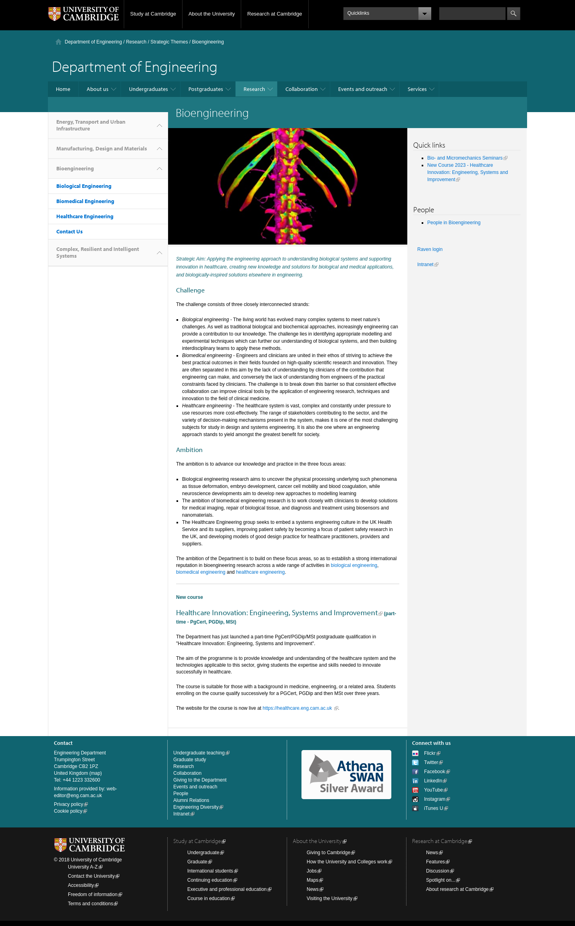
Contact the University (91, 876)
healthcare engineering (260, 572)
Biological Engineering (83, 186)
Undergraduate (203, 852)
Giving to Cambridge (328, 852)
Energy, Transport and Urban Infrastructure (90, 125)
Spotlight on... (440, 880)
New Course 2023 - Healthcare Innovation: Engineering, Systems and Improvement (467, 172)
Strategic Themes (169, 42)
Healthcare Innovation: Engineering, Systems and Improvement (277, 612)
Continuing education (209, 880)
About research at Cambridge (457, 889)
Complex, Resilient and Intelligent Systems (97, 252)
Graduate (197, 862)
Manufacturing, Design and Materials (101, 148)
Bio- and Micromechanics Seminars (465, 158)
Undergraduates (148, 89)
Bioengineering (75, 168)
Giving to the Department (199, 780)
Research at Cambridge (274, 14)
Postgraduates (205, 89)
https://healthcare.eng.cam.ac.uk (298, 708)
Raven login (429, 249)
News (313, 889)
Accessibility (81, 885)
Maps (312, 880)
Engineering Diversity (195, 807)
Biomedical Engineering (85, 201)
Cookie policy (68, 811)
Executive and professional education (227, 889)
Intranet (425, 264)
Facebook (434, 771)
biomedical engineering (200, 572)
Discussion (437, 871)
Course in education (208, 898)
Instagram (434, 799)
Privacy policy (68, 804)
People (180, 793)
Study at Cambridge (153, 14)
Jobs (312, 871)
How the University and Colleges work (347, 862)
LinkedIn (433, 781)
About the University (211, 14)
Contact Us (69, 231)
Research (136, 42)
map (95, 773)
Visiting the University (330, 898)
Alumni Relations (191, 800)
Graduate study (189, 759)
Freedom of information (92, 894)
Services (417, 89)
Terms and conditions (90, 903)
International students (210, 871)
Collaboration (302, 89)
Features (435, 862)
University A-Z (83, 867)
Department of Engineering (93, 42)
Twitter (431, 762)
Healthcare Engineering (84, 216)
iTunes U (433, 808)
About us (98, 89)
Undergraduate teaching (199, 753)
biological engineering (354, 565)
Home (63, 89)
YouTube (433, 790)
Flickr (430, 753)
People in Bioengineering (453, 222)
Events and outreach (362, 89)
